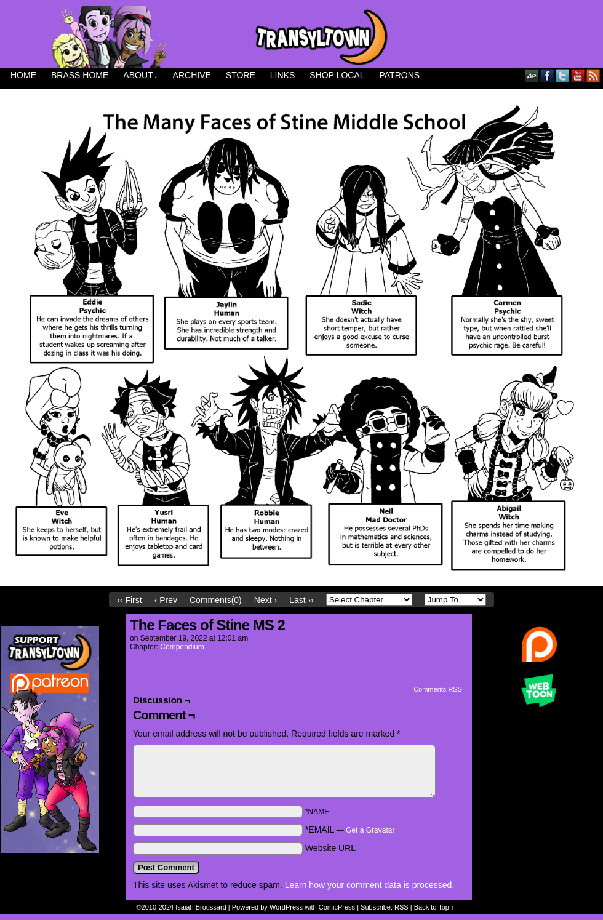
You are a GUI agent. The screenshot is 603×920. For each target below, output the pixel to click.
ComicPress (337, 907)
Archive (192, 75)
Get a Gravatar (370, 830)
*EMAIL (350, 829)
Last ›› (301, 600)
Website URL (330, 848)
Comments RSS (437, 689)
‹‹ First (129, 600)
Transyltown (301, 37)
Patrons (400, 75)
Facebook (547, 75)
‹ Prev (165, 600)
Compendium (182, 646)
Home (23, 75)
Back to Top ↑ (434, 907)
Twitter (562, 75)
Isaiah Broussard (200, 907)
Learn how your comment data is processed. (369, 885)
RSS (593, 75)
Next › (265, 600)
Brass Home (79, 75)
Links (282, 75)
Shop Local (336, 75)
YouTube (578, 75)
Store (240, 75)
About (140, 75)
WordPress (286, 907)
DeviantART (532, 75)
